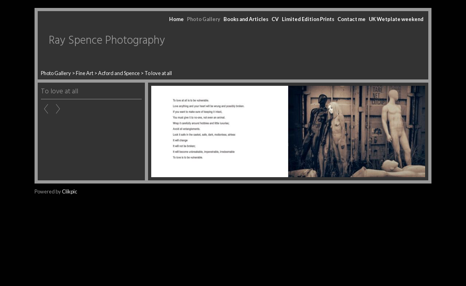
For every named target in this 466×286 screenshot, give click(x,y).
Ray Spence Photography (107, 41)
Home (176, 19)
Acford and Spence (119, 73)
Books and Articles (245, 19)
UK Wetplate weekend (396, 19)
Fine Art (84, 73)
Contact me (351, 19)
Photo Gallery (203, 19)
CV (275, 19)
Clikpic (69, 191)
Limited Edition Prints (308, 19)
